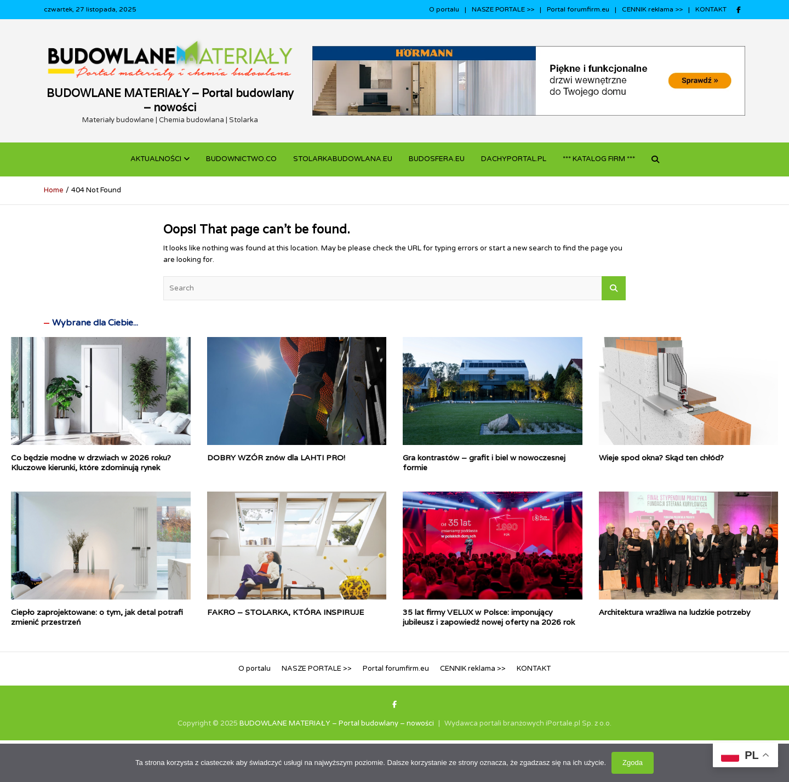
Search (614, 288)
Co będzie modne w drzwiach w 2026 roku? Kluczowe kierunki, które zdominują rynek (91, 462)
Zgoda (632, 762)
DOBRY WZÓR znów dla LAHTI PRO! (276, 458)
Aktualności (155, 159)
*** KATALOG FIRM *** (599, 159)
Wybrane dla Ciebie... (95, 322)
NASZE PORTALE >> (503, 9)
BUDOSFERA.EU (437, 159)
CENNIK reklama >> (652, 9)
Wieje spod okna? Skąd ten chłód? (661, 458)
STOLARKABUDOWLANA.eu (342, 159)
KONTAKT (711, 9)
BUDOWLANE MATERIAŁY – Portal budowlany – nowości (170, 100)
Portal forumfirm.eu (578, 9)
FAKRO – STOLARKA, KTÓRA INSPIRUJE (285, 612)
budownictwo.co (241, 159)
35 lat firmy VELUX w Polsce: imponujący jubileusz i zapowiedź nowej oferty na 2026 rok (489, 617)
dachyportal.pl (513, 159)
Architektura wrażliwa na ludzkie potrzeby (674, 612)
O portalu (444, 9)
